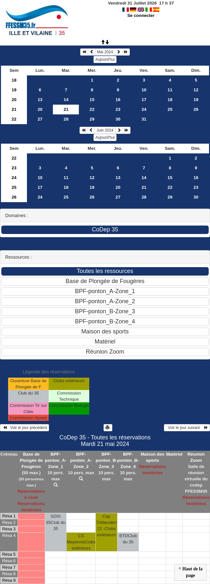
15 (92, 99)
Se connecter (140, 15)
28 (66, 119)
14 (66, 99)
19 (14, 89)
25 (169, 109)
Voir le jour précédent (24, 427)
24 (144, 109)
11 (169, 89)
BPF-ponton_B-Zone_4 (128, 460)
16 (118, 99)
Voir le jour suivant (187, 427)
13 (40, 99)
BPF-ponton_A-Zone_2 (81, 460)
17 (144, 99)
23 (118, 109)
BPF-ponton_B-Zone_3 (106, 460)
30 (118, 119)
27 (40, 119)
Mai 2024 (105, 52)
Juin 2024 (104, 130)
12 (195, 89)
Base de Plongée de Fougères (31, 460)
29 (92, 119)
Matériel (174, 454)
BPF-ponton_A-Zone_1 (56, 460)
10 (144, 89)
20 (14, 99)
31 (144, 119)
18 (14, 80)
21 (14, 109)
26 (195, 109)
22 (92, 109)
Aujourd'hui (105, 59)
